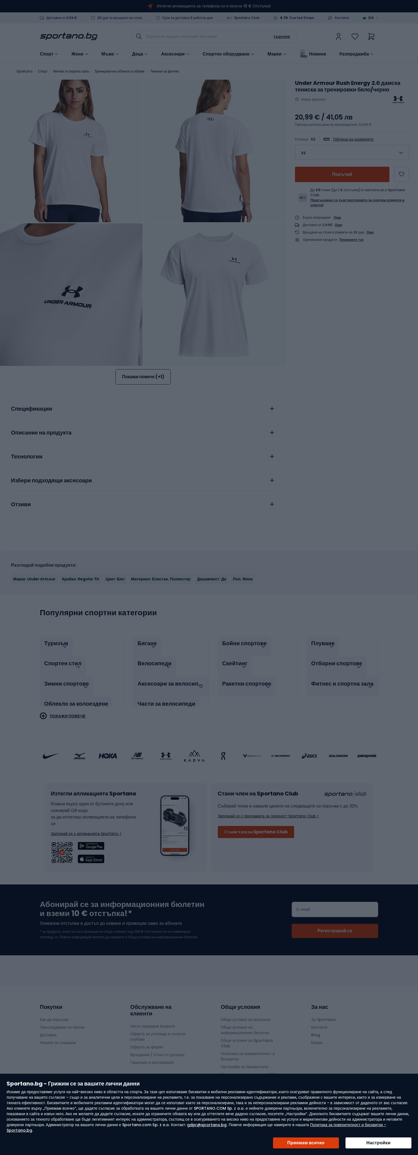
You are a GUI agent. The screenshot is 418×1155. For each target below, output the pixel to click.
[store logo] (68, 36)
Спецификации (31, 409)
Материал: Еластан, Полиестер (161, 579)
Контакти (342, 18)
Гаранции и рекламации (152, 1056)
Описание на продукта (41, 432)
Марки (274, 53)
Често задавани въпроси (152, 1020)
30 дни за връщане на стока (119, 18)
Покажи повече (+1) (143, 377)
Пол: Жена (243, 579)
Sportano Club (247, 18)
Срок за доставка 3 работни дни (187, 18)
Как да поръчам (54, 1014)
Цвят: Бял (115, 579)
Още (337, 217)
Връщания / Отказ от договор (157, 1049)
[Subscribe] (335, 925)
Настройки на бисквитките (244, 1061)
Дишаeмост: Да (211, 579)
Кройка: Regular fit (80, 579)
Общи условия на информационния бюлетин (245, 1024)
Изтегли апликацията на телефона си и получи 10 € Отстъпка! (214, 6)
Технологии (27, 456)
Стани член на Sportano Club (256, 826)
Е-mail (303, 903)
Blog (315, 1029)
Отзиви (21, 504)
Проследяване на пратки (62, 1021)
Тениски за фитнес (164, 71)
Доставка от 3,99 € (61, 18)
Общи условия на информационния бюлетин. (162, 931)
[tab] (143, 407)
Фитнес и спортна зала (71, 71)
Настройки (378, 1143)
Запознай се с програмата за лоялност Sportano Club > (268, 810)
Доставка (48, 1029)
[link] (338, 36)
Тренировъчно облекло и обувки (119, 71)
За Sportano (323, 1014)
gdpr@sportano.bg (207, 1125)
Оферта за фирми (146, 1041)
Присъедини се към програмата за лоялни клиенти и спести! (357, 202)
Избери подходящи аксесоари (51, 480)
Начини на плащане (58, 1037)
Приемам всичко (306, 1143)
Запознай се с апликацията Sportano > (86, 828)
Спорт (43, 71)
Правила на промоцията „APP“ (249, 1068)
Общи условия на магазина (246, 1014)
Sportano (24, 71)
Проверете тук (351, 240)
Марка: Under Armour (34, 579)
